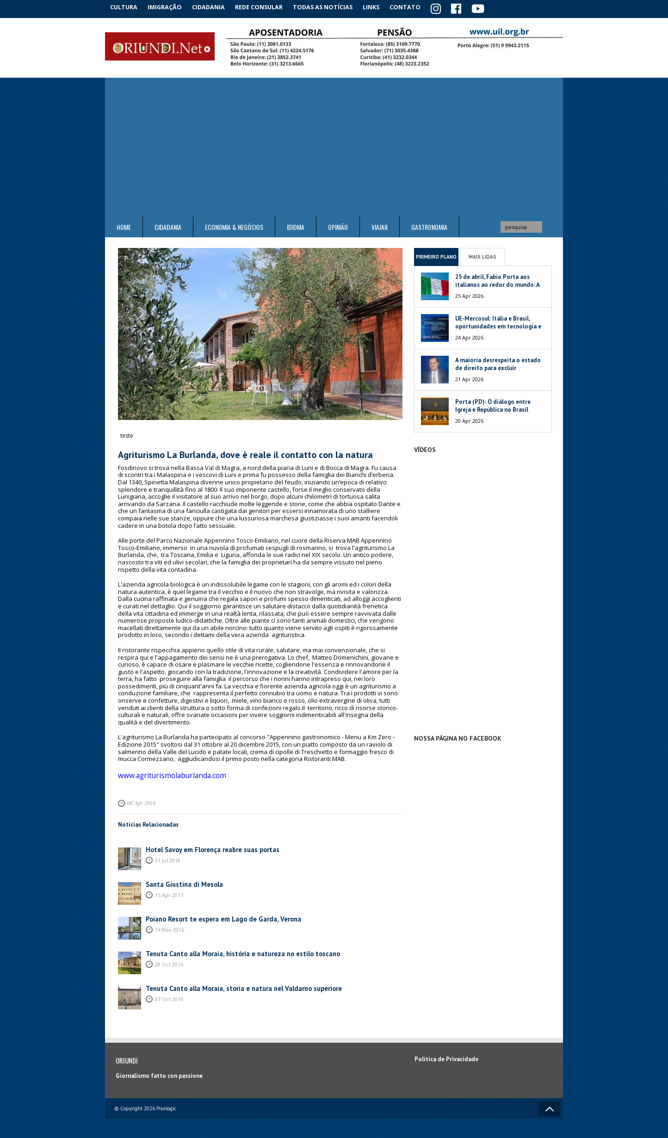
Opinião (338, 225)
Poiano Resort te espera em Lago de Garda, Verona (215, 914)
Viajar (379, 225)
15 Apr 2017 (169, 889)
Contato (417, 6)
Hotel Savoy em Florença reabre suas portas (206, 845)
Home (124, 225)
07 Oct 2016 (169, 993)
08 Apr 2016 (140, 799)
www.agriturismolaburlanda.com (164, 772)
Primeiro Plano (436, 255)
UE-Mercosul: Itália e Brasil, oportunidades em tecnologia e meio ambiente (498, 325)
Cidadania (215, 6)
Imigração (169, 6)
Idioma (295, 225)
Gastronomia (429, 225)
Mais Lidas (482, 255)
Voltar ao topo (549, 1104)
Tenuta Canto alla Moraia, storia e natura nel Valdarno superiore (233, 984)
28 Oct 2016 (169, 959)
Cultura (125, 6)
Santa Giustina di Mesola (180, 880)
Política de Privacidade (446, 1054)
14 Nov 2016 (169, 924)
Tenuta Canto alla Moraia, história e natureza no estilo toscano (232, 949)
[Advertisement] (334, 145)
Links (381, 6)
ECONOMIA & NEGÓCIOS (234, 225)
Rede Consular (267, 6)
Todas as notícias (331, 6)
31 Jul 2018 (167, 855)
